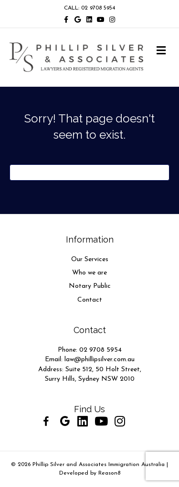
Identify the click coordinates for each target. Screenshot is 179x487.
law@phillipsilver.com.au (99, 359)
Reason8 (109, 473)
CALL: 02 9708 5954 (89, 8)
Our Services (89, 259)
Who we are (89, 272)
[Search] (89, 172)
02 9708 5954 (100, 350)
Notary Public (90, 286)
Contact (89, 300)
